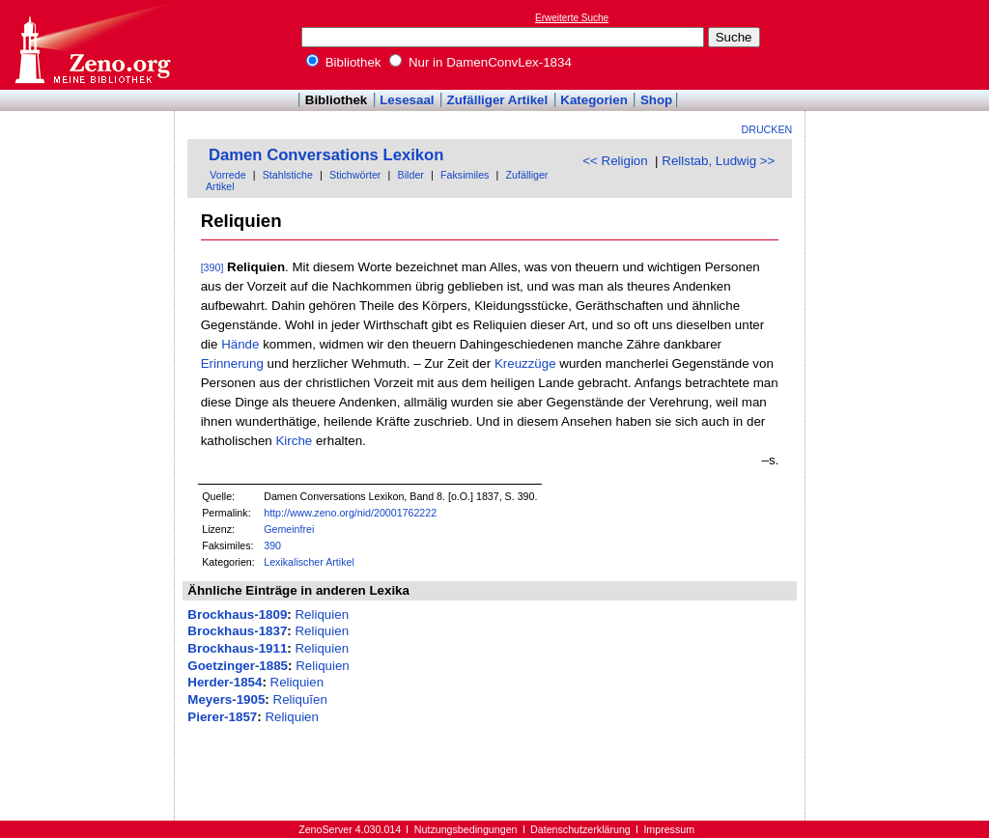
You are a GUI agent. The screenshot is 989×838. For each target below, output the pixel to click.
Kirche (293, 440)
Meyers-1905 (226, 699)
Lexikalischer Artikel (309, 562)
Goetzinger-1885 (237, 665)
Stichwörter (355, 175)
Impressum (668, 829)
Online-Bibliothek (92, 45)
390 (272, 545)
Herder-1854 (224, 682)
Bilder (411, 175)
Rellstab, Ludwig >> (718, 161)
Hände (240, 344)
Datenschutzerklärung (580, 829)
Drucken (767, 129)
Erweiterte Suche (571, 18)
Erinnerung (232, 363)
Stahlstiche (288, 175)
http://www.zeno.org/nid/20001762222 (350, 512)
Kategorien (594, 100)
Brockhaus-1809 (237, 614)
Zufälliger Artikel (498, 100)
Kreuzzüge (525, 363)
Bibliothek (343, 62)
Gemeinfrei (289, 529)
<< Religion (614, 161)
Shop (656, 100)
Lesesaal (407, 100)
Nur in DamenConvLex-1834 (480, 62)
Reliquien (322, 614)
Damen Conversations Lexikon (326, 155)
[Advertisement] (900, 44)
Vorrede (227, 175)
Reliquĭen (300, 699)
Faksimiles (464, 175)
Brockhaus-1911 (237, 648)
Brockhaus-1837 (237, 631)
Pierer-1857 (222, 717)
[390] (212, 267)
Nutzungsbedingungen (466, 829)
